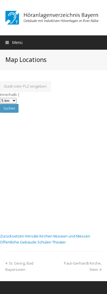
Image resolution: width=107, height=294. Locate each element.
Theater (59, 242)
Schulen (44, 242)
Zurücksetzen (12, 236)
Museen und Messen (71, 236)
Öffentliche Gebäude (18, 242)
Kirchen (46, 236)
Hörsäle (32, 236)
